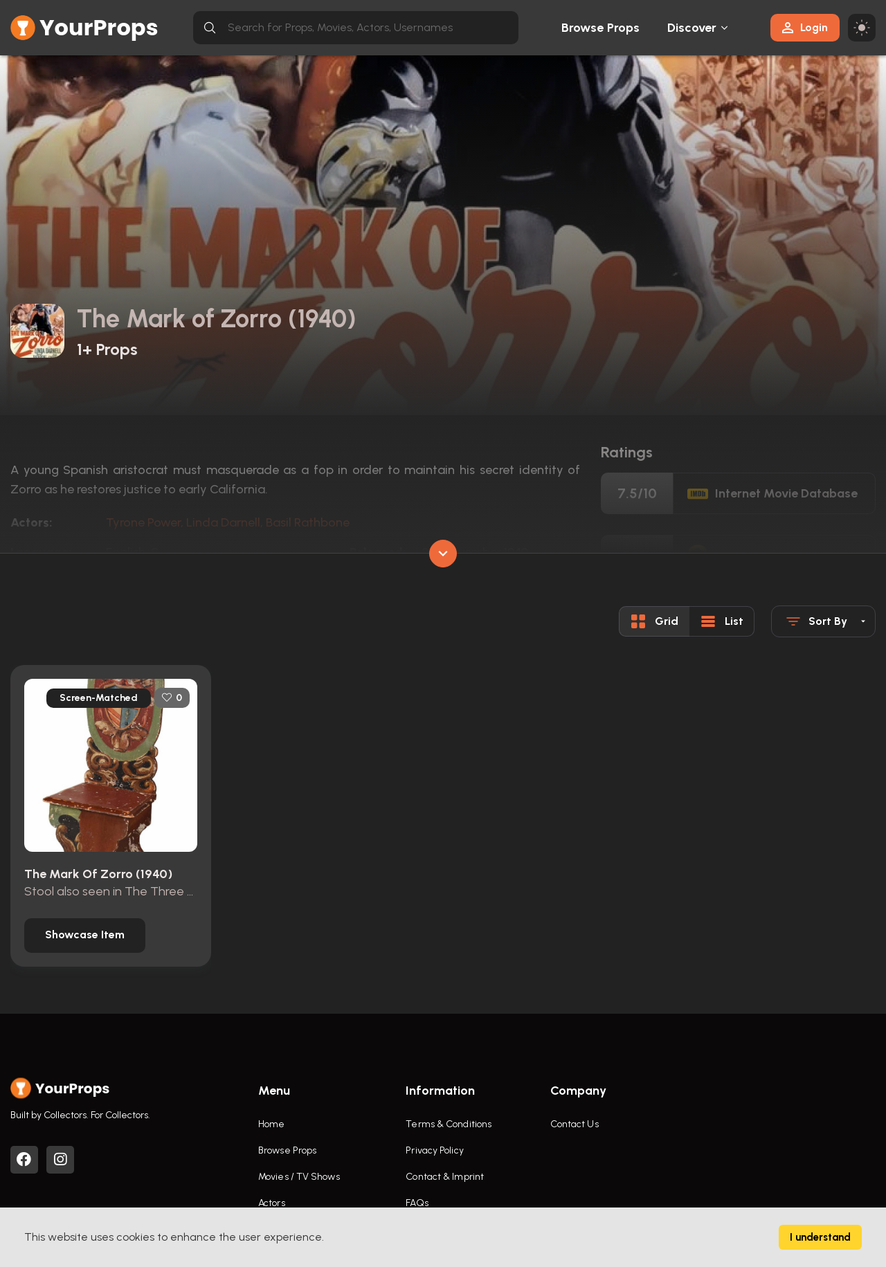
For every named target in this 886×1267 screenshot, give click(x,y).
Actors (271, 1203)
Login (805, 27)
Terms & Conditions (448, 1124)
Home (271, 1124)
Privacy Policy (434, 1150)
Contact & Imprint (445, 1177)
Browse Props (600, 27)
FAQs (417, 1203)
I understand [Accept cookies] (820, 1237)
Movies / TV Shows (299, 1177)
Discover (692, 27)
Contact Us (574, 1124)
